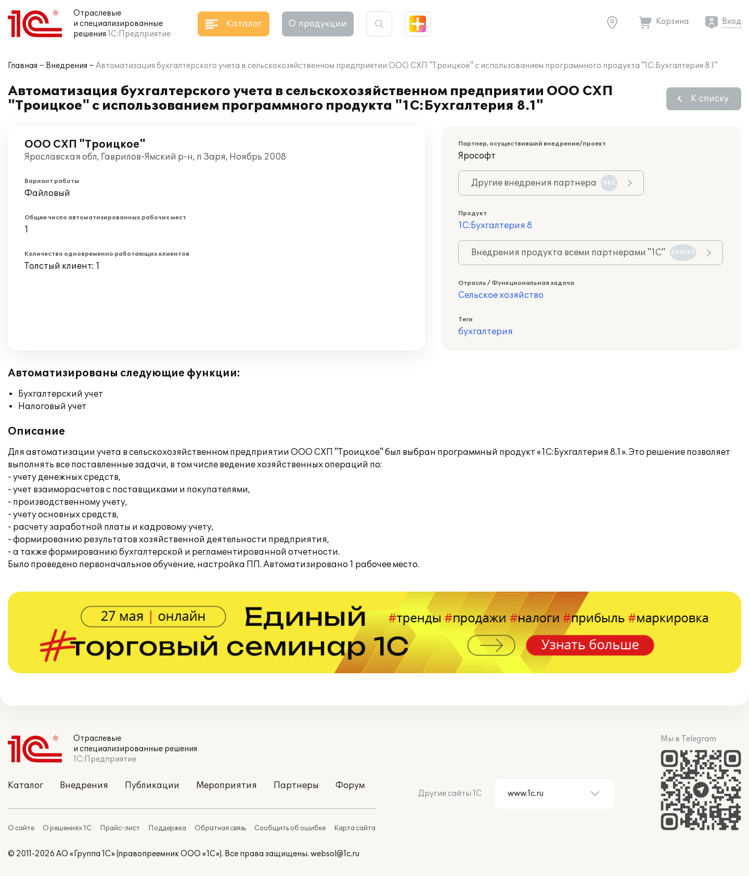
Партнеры (296, 785)
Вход (731, 21)
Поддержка (167, 828)
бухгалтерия (485, 331)
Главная (22, 65)
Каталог (25, 785)
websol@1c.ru (335, 853)
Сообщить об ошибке (290, 828)
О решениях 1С (67, 828)
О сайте (21, 828)
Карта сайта (355, 828)
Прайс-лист (120, 828)
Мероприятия (226, 785)
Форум (350, 785)
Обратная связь (220, 828)
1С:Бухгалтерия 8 (495, 225)
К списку (710, 99)
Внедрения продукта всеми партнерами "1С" (583, 252)
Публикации (152, 785)
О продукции (318, 24)
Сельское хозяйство (501, 295)
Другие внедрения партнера (544, 183)
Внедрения (66, 65)
